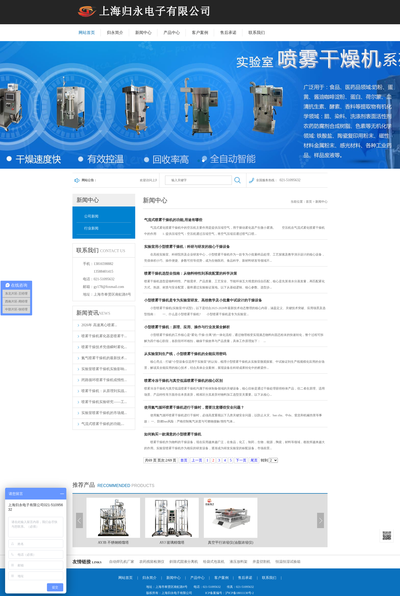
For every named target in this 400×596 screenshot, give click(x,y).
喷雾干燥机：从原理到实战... (104, 391)
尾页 (254, 460)
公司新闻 (91, 216)
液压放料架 (238, 562)
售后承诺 (228, 32)
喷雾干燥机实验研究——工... (104, 402)
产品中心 (172, 32)
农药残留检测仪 (151, 562)
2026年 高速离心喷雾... (99, 325)
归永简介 (115, 32)
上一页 (197, 460)
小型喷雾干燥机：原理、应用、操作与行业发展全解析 (235, 334)
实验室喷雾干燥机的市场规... (104, 413)
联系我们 (256, 32)
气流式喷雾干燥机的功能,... (102, 424)
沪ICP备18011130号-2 (239, 593)
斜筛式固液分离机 (183, 562)
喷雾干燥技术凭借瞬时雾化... (104, 347)
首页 (309, 201)
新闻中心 (143, 32)
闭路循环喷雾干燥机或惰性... (104, 380)
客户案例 (200, 32)
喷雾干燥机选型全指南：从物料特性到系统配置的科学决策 (235, 281)
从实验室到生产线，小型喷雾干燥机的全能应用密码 (235, 361)
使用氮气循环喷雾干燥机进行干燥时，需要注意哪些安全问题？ (235, 415)
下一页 (241, 460)
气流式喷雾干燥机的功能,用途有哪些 (235, 227)
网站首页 (87, 32)
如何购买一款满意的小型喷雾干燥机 (235, 441)
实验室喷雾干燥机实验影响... (104, 369)
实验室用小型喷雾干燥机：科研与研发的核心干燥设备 (235, 254)
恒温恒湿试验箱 (288, 562)
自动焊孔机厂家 (121, 562)
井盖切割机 (261, 562)
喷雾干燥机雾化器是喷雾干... (104, 336)
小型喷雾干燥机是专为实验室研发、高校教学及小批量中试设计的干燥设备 (235, 307)
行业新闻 (91, 228)
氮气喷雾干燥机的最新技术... (104, 358)
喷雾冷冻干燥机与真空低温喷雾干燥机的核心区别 (235, 388)
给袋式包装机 (213, 562)
